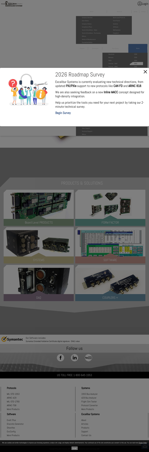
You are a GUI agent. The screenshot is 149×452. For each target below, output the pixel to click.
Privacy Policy (143, 443)
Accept (74, 448)
